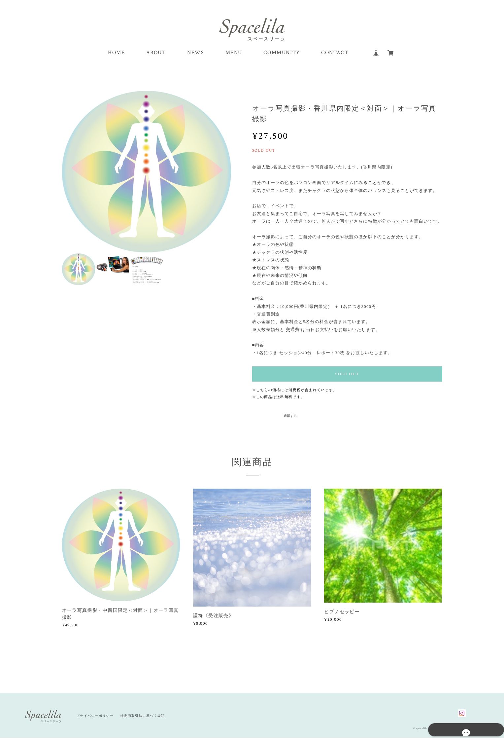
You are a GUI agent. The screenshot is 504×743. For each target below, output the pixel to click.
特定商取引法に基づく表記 (142, 721)
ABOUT (156, 58)
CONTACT (334, 58)
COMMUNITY (281, 58)
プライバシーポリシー (95, 721)
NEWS (195, 58)
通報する (290, 421)
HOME (116, 58)
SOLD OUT (347, 379)
